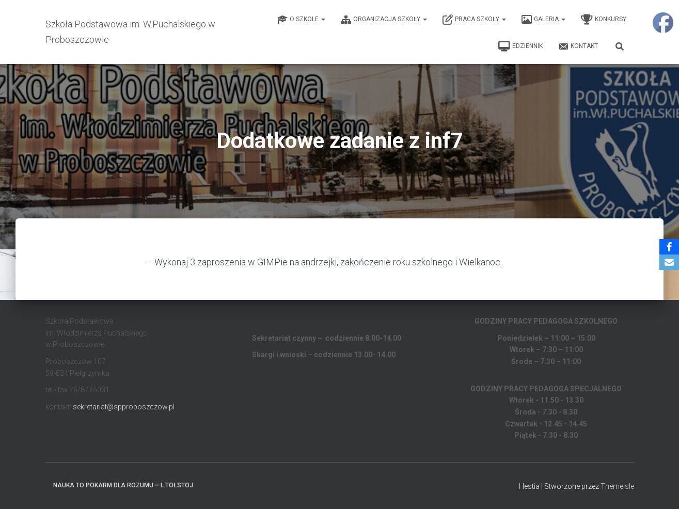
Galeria (543, 19)
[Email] (669, 262)
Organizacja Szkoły (384, 19)
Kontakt (578, 46)
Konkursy (603, 19)
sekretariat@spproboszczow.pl (124, 407)
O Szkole (301, 19)
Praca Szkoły (474, 19)
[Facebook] (669, 246)
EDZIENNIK (520, 46)
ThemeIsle (617, 486)
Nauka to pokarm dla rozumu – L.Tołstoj (123, 485)
